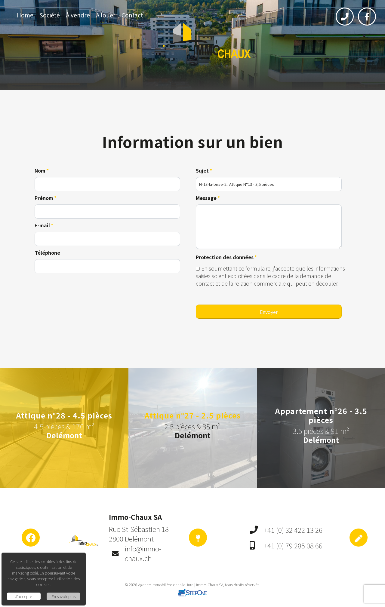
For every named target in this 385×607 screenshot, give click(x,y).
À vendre (78, 15)
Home (25, 15)
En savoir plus (63, 596)
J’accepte (23, 596)
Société (49, 15)
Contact (132, 15)
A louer (106, 15)
